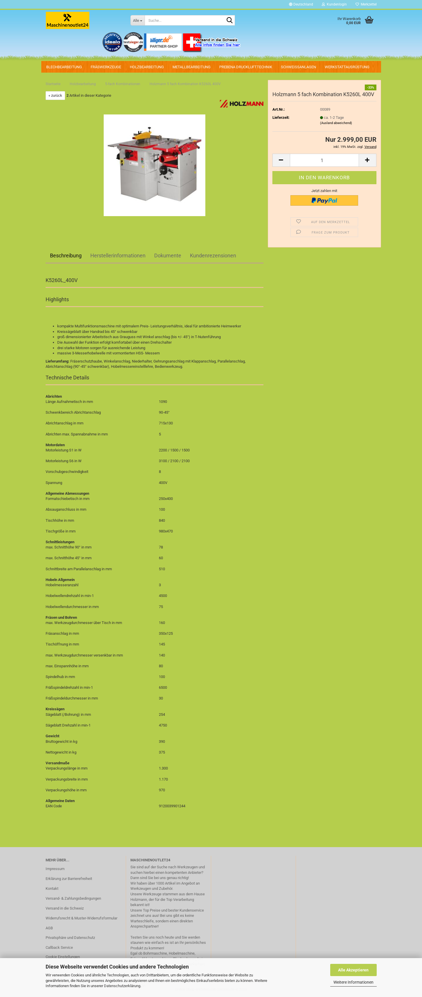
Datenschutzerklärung (122, 986)
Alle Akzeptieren (353, 970)
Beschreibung (66, 255)
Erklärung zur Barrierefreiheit (69, 878)
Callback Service (59, 947)
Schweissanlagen (298, 67)
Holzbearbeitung (147, 67)
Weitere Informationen (353, 982)
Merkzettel (366, 4)
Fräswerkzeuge (106, 67)
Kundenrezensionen (213, 255)
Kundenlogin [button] (334, 4)
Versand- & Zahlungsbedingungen (73, 898)
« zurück (55, 95)
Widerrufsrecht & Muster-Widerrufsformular (81, 918)
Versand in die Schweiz (65, 908)
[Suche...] (137, 20)
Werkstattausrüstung (347, 67)
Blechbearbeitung (64, 67)
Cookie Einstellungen (63, 957)
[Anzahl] (324, 160)
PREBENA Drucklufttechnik (245, 67)
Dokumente (167, 255)
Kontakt (52, 888)
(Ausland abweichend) (336, 123)
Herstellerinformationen (118, 255)
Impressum (55, 869)
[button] (301, 4)
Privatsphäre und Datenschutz (70, 937)
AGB (49, 928)
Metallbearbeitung (192, 67)
